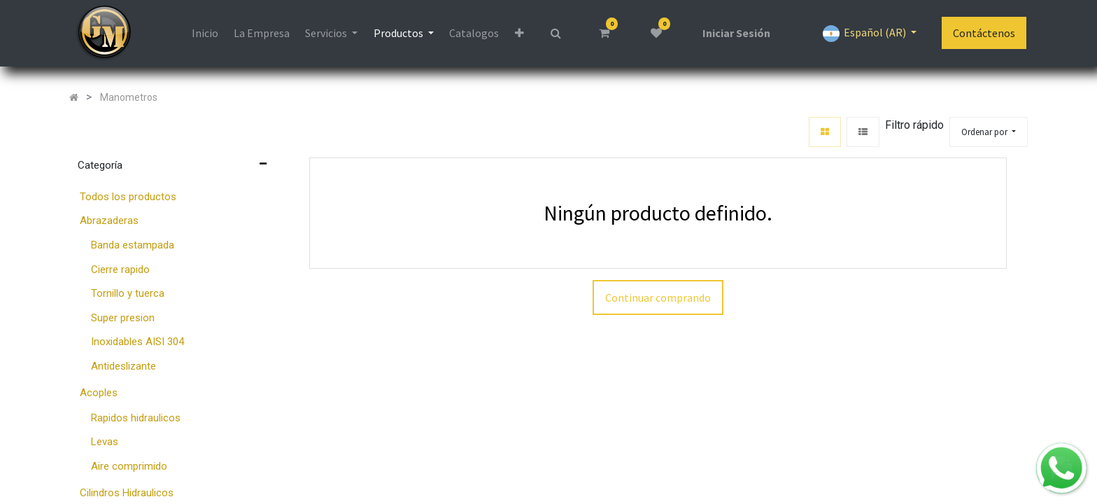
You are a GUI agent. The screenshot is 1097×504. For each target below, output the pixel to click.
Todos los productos (128, 196)
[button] (519, 33)
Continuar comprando (658, 297)
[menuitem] (204, 33)
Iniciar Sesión (736, 33)
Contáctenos (984, 33)
